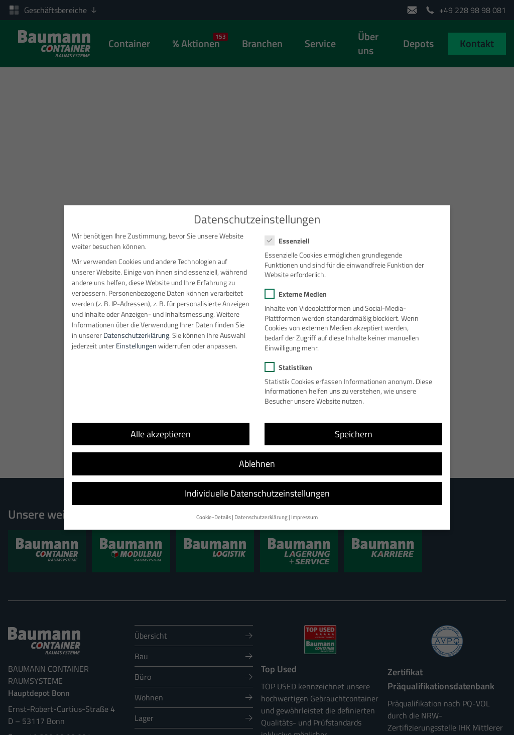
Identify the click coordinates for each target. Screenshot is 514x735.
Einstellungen (136, 337)
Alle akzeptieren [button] (161, 426)
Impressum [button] (304, 510)
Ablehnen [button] (257, 455)
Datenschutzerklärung (136, 327)
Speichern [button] (353, 426)
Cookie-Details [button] (213, 510)
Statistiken (292, 359)
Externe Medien (299, 286)
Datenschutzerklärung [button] (261, 510)
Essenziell (290, 232)
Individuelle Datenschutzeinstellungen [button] (257, 485)
